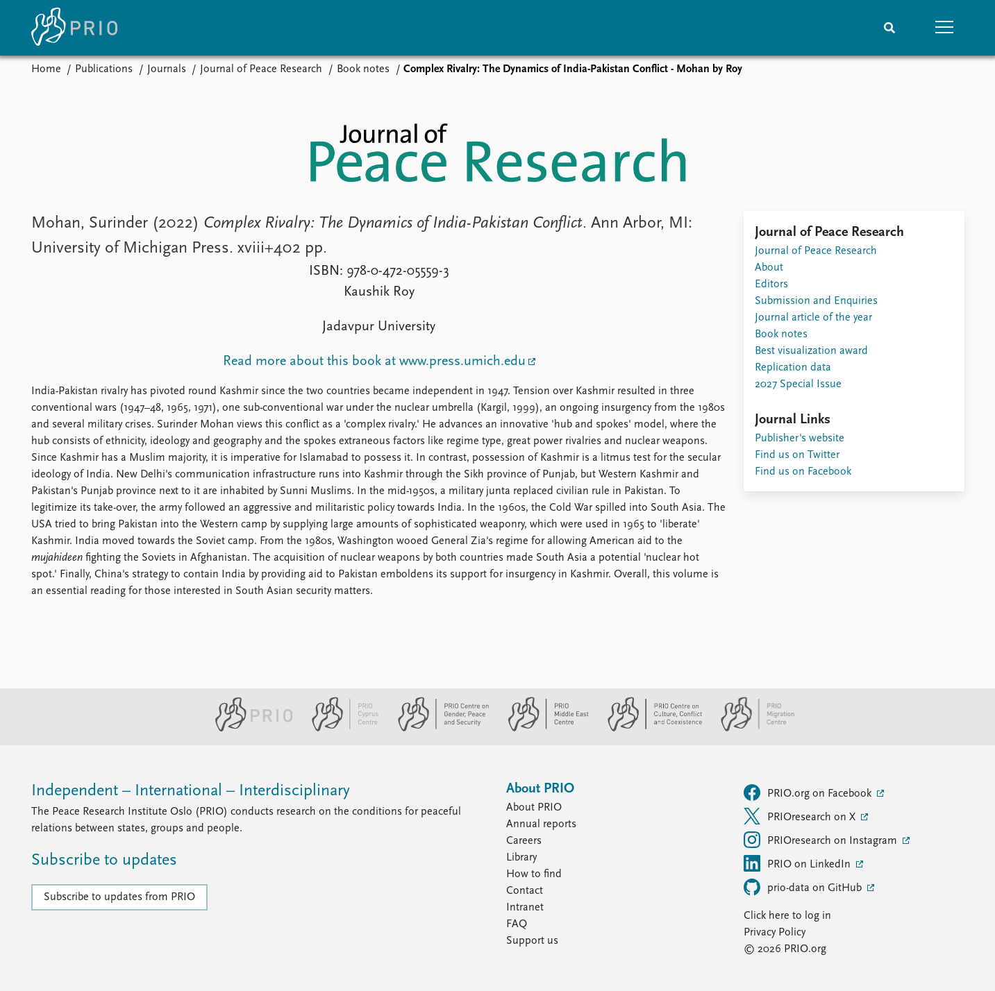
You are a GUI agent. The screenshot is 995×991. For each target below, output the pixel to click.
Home (46, 69)
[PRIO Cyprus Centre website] (339, 728)
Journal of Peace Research (261, 69)
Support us (532, 941)
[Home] (74, 27)
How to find (534, 874)
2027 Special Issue (798, 384)
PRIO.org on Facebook (809, 792)
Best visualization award (811, 351)
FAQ (516, 924)
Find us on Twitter (797, 455)
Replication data (793, 367)
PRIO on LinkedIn (798, 863)
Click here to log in (787, 916)
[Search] (889, 28)
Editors (771, 284)
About (769, 267)
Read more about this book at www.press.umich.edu (374, 362)
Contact (524, 891)
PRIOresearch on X (801, 816)
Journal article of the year (813, 317)
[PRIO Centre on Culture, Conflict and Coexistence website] (648, 728)
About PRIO (534, 807)
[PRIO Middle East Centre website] (542, 728)
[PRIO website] (248, 728)
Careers (524, 841)
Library (521, 857)
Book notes (363, 69)
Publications (104, 69)
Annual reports (541, 824)
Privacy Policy (774, 932)
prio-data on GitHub (804, 887)
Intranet (525, 907)
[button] (945, 28)
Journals (166, 69)
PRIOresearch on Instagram (822, 839)
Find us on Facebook (803, 471)
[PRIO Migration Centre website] (750, 728)
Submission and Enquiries (816, 301)
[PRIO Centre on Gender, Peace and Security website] (438, 728)
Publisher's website (799, 438)
